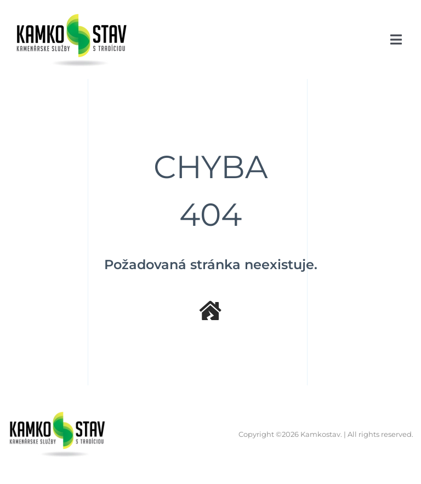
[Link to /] (210, 311)
